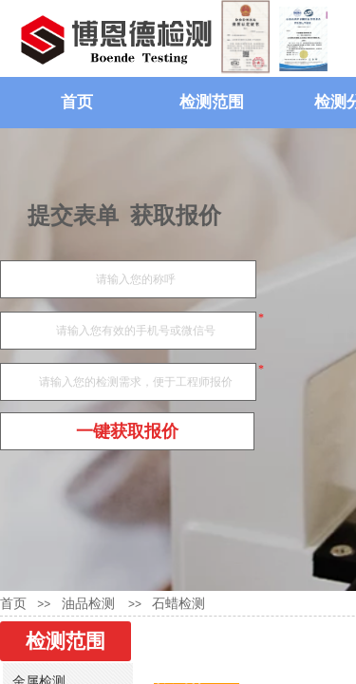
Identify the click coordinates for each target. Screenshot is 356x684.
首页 (77, 102)
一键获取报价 (127, 431)
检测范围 (211, 102)
